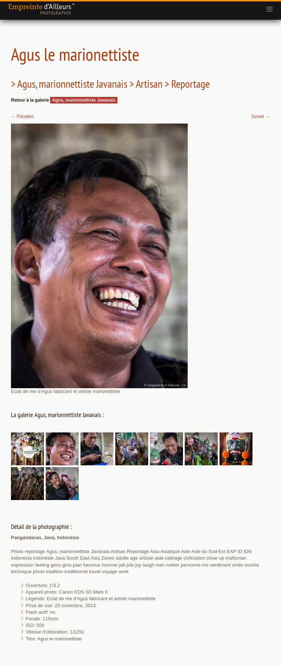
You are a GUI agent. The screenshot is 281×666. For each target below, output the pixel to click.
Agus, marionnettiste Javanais (83, 100)
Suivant (260, 116)
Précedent (22, 116)
